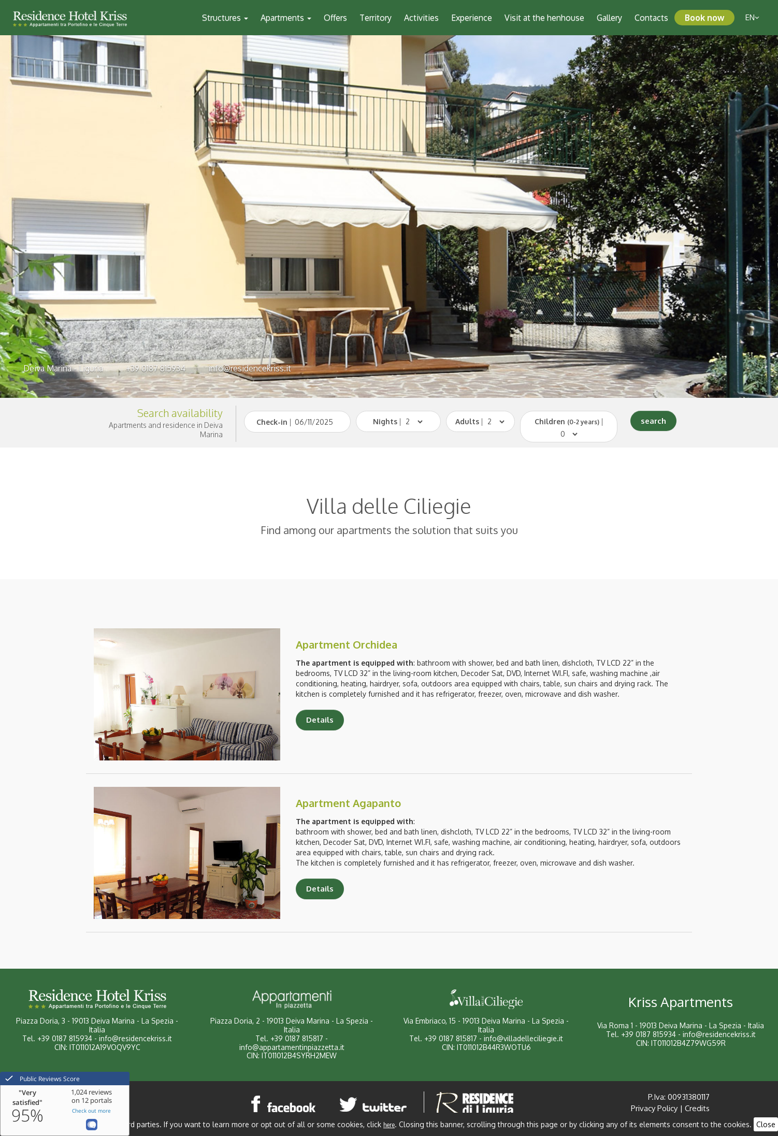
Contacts (651, 17)
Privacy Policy (654, 1108)
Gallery (609, 17)
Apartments (286, 17)
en (752, 17)
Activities (421, 17)
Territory (375, 17)
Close (765, 1124)
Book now (704, 17)
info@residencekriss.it (249, 368)
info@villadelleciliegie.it (523, 1038)
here (389, 1125)
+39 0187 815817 (296, 1038)
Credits (697, 1108)
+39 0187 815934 (155, 368)
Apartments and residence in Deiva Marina (166, 430)
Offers (335, 17)
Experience (471, 17)
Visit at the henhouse (544, 17)
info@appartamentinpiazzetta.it (291, 1047)
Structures (225, 17)
